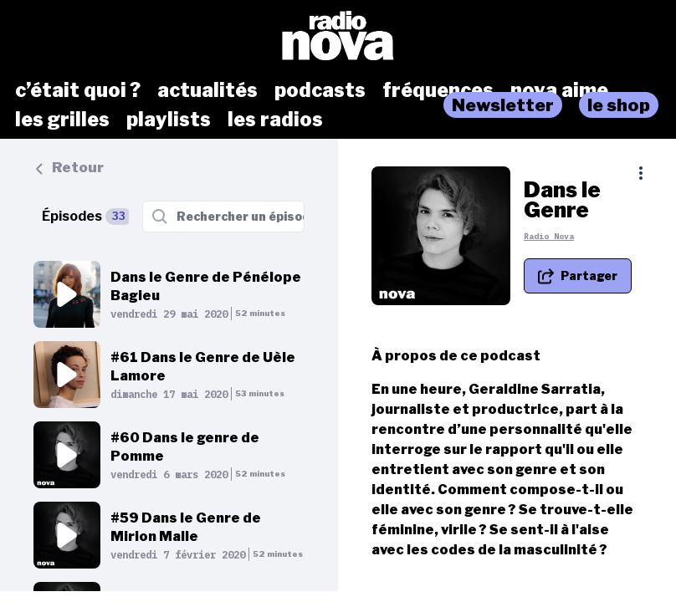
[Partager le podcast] (578, 275)
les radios (275, 119)
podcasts (320, 90)
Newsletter (503, 104)
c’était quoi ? (78, 90)
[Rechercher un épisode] (223, 216)
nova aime (559, 90)
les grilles (62, 119)
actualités (207, 90)
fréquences (438, 90)
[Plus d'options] (641, 173)
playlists (168, 119)
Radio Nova (549, 235)
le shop (618, 104)
